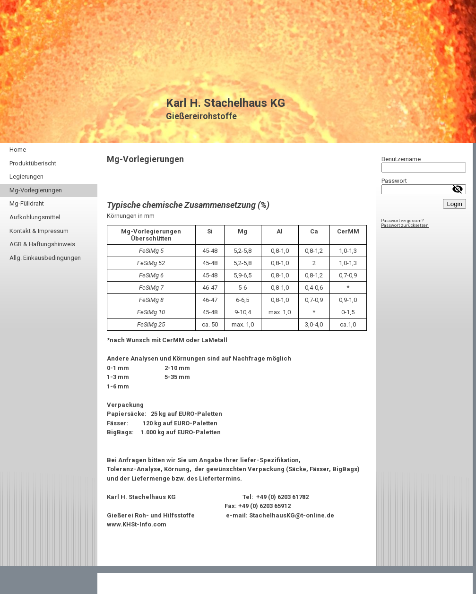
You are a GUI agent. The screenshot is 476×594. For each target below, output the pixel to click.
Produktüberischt (32, 163)
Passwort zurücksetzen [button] (405, 225)
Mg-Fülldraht (26, 203)
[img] (238, 71)
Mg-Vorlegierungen (35, 190)
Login (454, 203)
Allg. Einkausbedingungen (45, 257)
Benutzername (401, 159)
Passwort (394, 180)
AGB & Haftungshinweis (42, 244)
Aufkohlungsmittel (34, 217)
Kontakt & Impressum (39, 230)
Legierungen (26, 176)
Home (17, 149)
